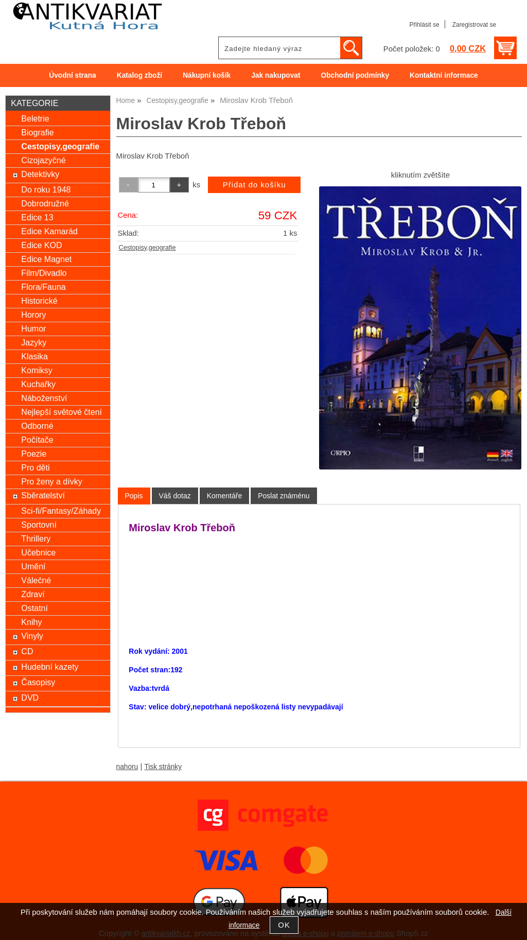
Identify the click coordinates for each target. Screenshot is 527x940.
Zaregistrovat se (474, 24)
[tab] (134, 496)
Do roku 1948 (46, 189)
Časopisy (38, 682)
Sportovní (39, 524)
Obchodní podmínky (355, 75)
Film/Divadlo (43, 272)
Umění (33, 566)
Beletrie (35, 118)
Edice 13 (37, 217)
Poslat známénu (283, 496)
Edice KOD (41, 245)
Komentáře (224, 496)
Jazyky (33, 342)
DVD (30, 697)
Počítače (37, 439)
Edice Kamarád (49, 231)
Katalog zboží (139, 75)
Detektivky (40, 174)
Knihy (31, 621)
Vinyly (32, 635)
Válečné (36, 580)
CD (27, 651)
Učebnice (38, 552)
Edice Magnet (46, 259)
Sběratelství (43, 495)
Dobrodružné (45, 203)
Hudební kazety (49, 666)
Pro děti (35, 467)
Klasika (34, 356)
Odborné (37, 425)
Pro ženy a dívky (51, 481)
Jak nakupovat (275, 75)
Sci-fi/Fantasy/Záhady (61, 510)
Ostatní (34, 608)
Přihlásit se (424, 24)
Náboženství (44, 398)
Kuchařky (38, 384)
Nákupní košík (207, 75)
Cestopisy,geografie (147, 247)
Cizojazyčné (43, 160)
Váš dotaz (175, 496)
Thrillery (35, 538)
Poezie (33, 453)
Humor (33, 328)
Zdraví (32, 594)
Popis (134, 496)
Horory (33, 314)
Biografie (37, 132)
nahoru (127, 767)
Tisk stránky (163, 767)
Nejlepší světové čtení (61, 411)
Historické (39, 300)
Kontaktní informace (444, 75)
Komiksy (36, 370)
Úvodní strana (72, 75)
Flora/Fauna (43, 286)
